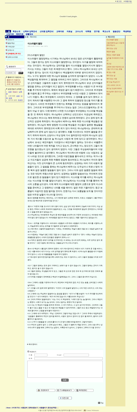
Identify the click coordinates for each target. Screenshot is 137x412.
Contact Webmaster (92, 410)
